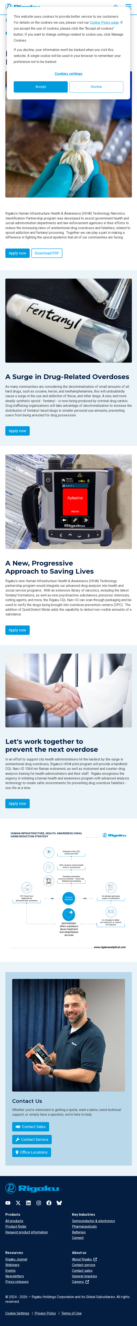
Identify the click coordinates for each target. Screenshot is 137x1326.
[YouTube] (7, 1202)
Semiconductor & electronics (93, 1221)
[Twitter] (18, 1202)
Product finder (16, 1226)
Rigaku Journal (16, 1259)
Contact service (83, 1265)
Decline (96, 87)
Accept (40, 87)
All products (14, 1221)
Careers (80, 1282)
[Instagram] (38, 1202)
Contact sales (82, 1271)
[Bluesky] (59, 1202)
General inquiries (84, 1276)
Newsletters (14, 1276)
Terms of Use (71, 1313)
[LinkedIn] (28, 1202)
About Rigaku (84, 1259)
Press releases (17, 1282)
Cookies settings (68, 74)
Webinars (12, 1265)
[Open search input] (116, 6)
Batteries (79, 1232)
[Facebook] (49, 1202)
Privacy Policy (45, 1313)
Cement (78, 1238)
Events (10, 1271)
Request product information (26, 1232)
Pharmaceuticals (84, 1226)
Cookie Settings (17, 1313)
